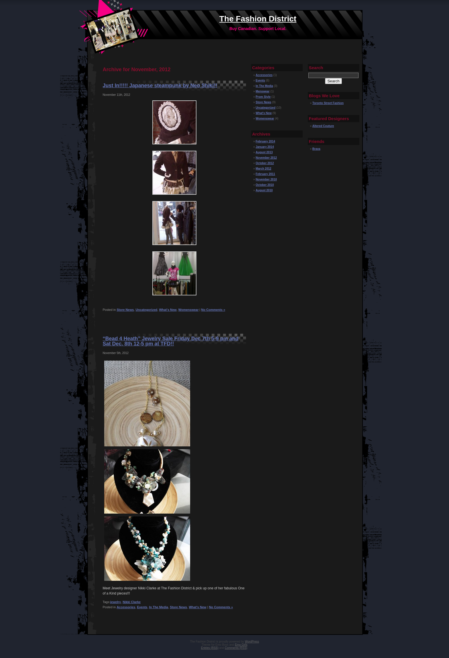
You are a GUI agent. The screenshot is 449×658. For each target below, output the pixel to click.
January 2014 (265, 146)
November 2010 (266, 179)
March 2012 (263, 168)
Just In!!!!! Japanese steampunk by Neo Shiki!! (160, 85)
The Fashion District (257, 18)
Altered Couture (323, 126)
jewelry (115, 602)
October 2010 (265, 184)
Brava (316, 148)
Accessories (126, 607)
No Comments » (213, 309)
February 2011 (265, 174)
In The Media (158, 607)
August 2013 (264, 152)
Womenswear (188, 309)
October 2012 (265, 163)
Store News (125, 309)
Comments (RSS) (236, 647)
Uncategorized (146, 309)
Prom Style (263, 96)
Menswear (262, 91)
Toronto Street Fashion (328, 103)
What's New (167, 309)
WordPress (252, 641)
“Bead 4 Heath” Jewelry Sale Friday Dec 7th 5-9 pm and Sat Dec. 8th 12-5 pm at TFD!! (171, 341)
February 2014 (265, 141)
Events (142, 607)
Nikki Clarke (132, 602)
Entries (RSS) (209, 647)
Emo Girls (241, 644)
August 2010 (264, 190)
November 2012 (266, 157)
